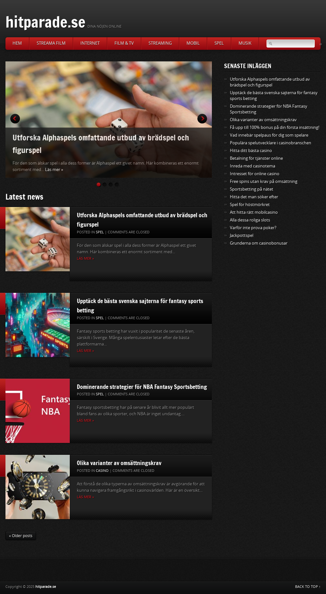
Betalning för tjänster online (256, 158)
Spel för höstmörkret (250, 204)
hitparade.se (45, 21)
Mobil (193, 43)
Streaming (160, 43)
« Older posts (20, 536)
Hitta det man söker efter (254, 196)
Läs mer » (54, 169)
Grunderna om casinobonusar (258, 243)
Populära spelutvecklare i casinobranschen (270, 142)
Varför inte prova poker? (253, 227)
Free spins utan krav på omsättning (263, 181)
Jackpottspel (241, 235)
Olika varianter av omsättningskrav (119, 463)
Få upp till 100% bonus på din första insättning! (274, 127)
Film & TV (124, 43)
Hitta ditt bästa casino (251, 150)
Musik (245, 43)
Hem (17, 43)
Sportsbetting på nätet (251, 189)
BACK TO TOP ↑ (308, 587)
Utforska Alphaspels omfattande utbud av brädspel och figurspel (101, 143)
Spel (219, 43)
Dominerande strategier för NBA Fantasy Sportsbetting (142, 387)
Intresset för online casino (254, 173)
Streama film (51, 43)
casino (102, 471)
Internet (90, 43)
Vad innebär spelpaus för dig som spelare (269, 135)
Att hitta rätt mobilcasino (254, 212)
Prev (15, 118)
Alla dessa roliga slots (250, 220)
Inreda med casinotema (252, 166)
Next (202, 118)
